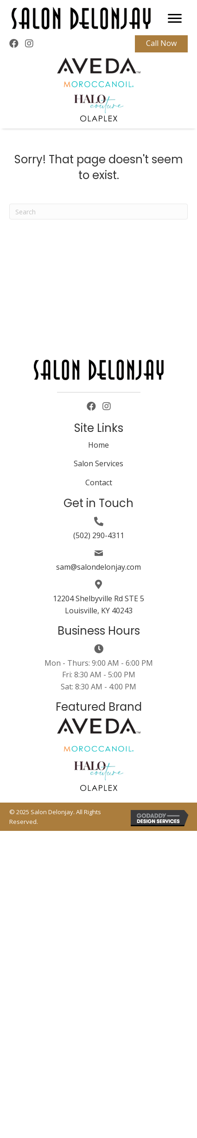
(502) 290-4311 (98, 535)
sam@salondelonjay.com (98, 567)
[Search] (98, 211)
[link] (98, 446)
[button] (174, 18)
